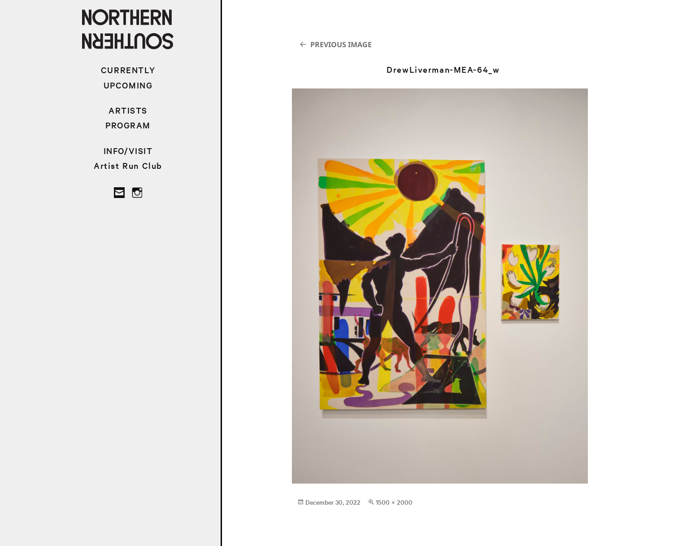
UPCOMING (128, 85)
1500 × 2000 (394, 502)
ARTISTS (128, 110)
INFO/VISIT (128, 150)
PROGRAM (128, 125)
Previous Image (341, 44)
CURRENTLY (128, 69)
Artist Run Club (128, 165)
